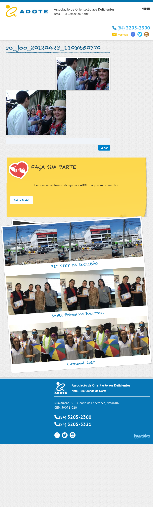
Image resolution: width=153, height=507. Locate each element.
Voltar (104, 148)
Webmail (120, 34)
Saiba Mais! (21, 200)
